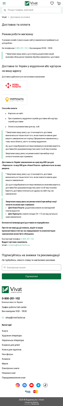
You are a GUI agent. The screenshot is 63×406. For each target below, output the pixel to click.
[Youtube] (31, 385)
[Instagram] (17, 385)
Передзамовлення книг (14, 377)
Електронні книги (10, 368)
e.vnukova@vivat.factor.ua (18, 245)
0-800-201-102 (21, 48)
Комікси (6, 359)
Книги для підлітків (11, 349)
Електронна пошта (16, 267)
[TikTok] (45, 385)
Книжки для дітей (11, 345)
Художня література (12, 335)
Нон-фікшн (7, 354)
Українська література (13, 340)
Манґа (5, 363)
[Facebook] (24, 385)
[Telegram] (38, 385)
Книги (5, 331)
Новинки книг (9, 373)
